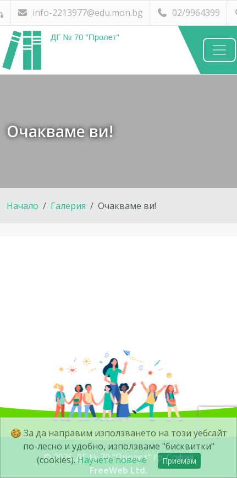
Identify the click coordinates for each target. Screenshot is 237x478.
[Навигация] (219, 50)
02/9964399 (188, 13)
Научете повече (112, 460)
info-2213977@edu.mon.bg (80, 13)
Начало (22, 206)
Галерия (68, 206)
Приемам (179, 460)
